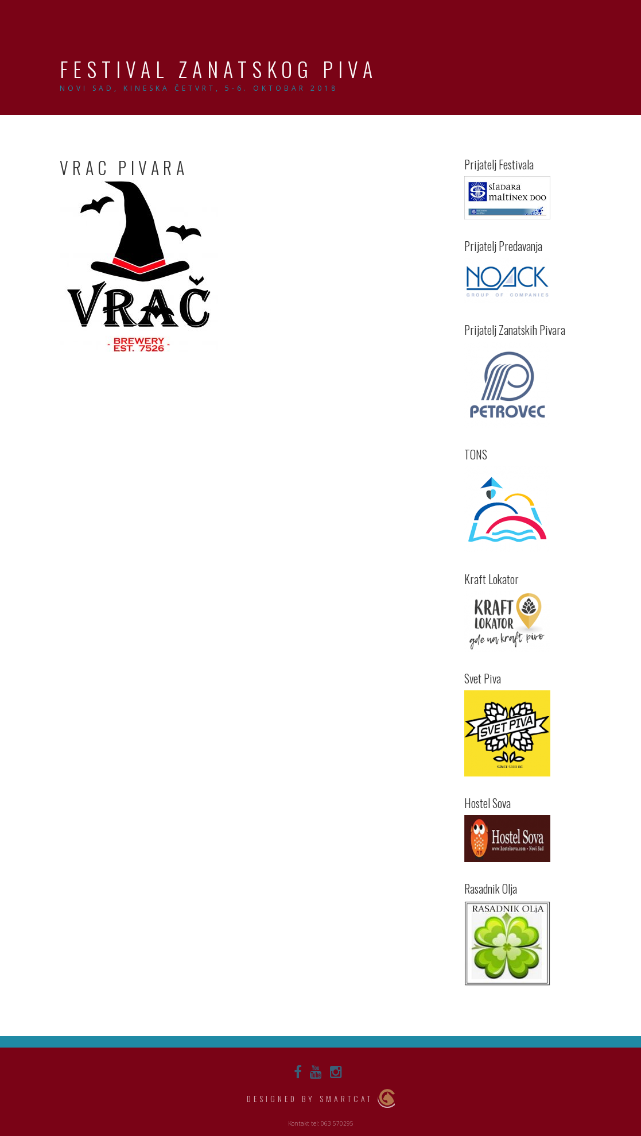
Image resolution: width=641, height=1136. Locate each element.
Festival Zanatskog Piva (219, 68)
